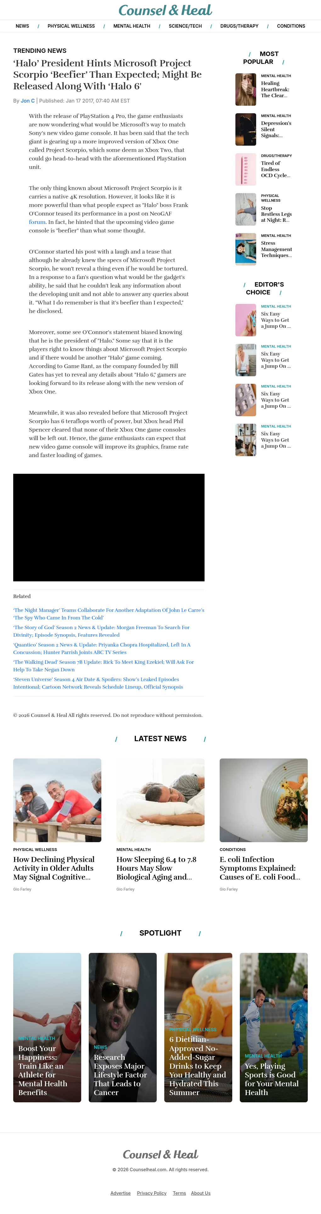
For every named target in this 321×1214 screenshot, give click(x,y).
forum (37, 222)
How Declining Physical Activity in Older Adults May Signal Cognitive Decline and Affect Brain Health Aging (55, 877)
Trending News (39, 50)
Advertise (120, 1193)
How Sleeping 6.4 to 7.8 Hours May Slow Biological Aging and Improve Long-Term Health (156, 877)
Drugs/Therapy (240, 26)
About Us (201, 1193)
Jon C (28, 101)
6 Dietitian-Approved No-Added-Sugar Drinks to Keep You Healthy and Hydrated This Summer (197, 1066)
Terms (179, 1193)
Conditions (291, 26)
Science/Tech (185, 26)
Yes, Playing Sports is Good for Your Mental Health (272, 1079)
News (22, 26)
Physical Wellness (71, 26)
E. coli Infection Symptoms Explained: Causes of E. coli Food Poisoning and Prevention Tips (258, 877)
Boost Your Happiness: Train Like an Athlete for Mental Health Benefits (42, 1071)
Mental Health (131, 26)
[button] (15, 9)
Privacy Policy (151, 1193)
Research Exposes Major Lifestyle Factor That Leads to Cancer (120, 1075)
